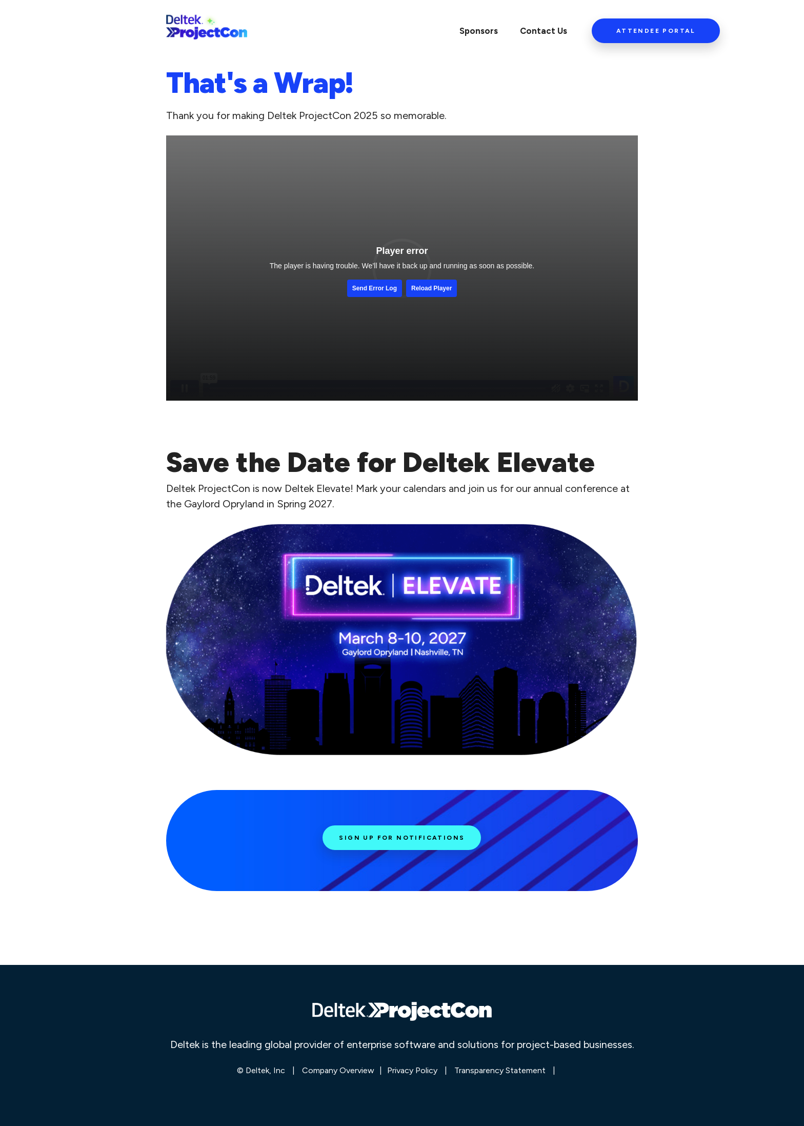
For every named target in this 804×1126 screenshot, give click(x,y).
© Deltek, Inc (262, 1070)
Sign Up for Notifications (402, 837)
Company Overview (338, 1070)
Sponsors (478, 31)
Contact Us (543, 31)
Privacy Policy (412, 1070)
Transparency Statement (500, 1070)
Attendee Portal (656, 30)
